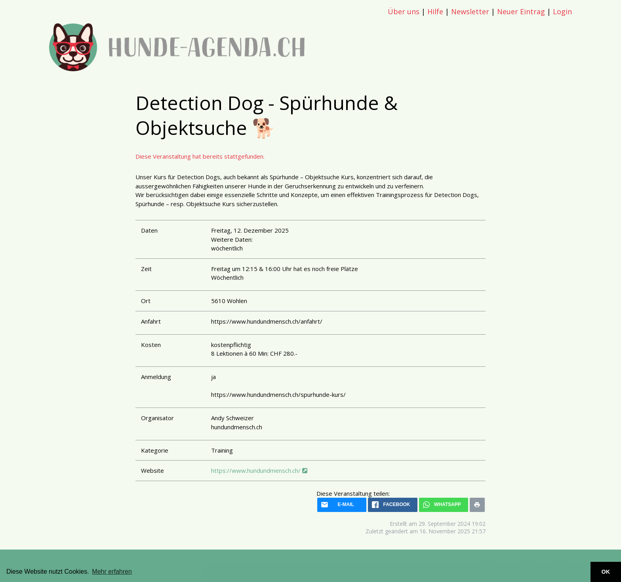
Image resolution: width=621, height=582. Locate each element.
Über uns (403, 11)
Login (562, 11)
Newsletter (470, 11)
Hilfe (435, 11)
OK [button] (606, 572)
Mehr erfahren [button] (112, 571)
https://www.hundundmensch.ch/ (259, 470)
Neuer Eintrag (521, 11)
